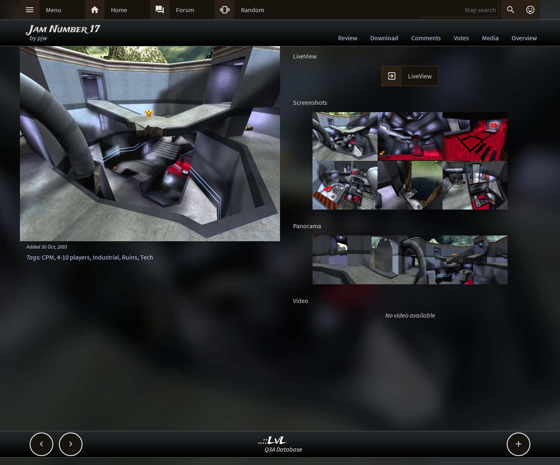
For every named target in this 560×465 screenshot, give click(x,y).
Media (490, 38)
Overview (524, 38)
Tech (146, 257)
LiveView (420, 76)
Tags (32, 257)
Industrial (106, 257)
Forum (185, 10)
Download (384, 38)
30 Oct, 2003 (54, 246)
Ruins (129, 257)
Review (347, 38)
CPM (48, 257)
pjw (42, 38)
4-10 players (73, 257)
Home (119, 10)
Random (252, 10)
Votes (461, 38)
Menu (53, 10)
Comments (426, 38)
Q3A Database (283, 449)
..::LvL (272, 441)
